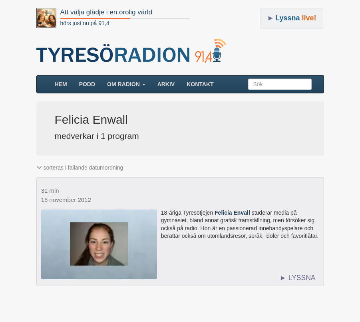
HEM (64, 83)
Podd (87, 84)
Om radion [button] (126, 84)
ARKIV (166, 84)
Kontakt (200, 84)
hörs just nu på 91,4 (84, 23)
